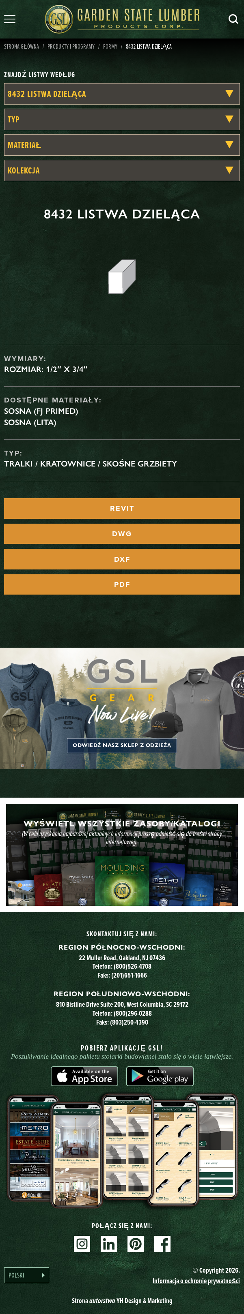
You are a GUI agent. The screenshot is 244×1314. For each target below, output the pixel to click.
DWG (122, 534)
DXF (122, 559)
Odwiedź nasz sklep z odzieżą (122, 745)
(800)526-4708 (132, 966)
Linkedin (109, 1244)
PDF (122, 584)
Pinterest (135, 1244)
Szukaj (233, 19)
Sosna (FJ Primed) (41, 411)
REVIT (122, 508)
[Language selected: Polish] (26, 1275)
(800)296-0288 (133, 1013)
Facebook (162, 1244)
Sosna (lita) (30, 422)
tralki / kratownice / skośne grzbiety (90, 464)
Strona (122, 1300)
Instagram (82, 1244)
